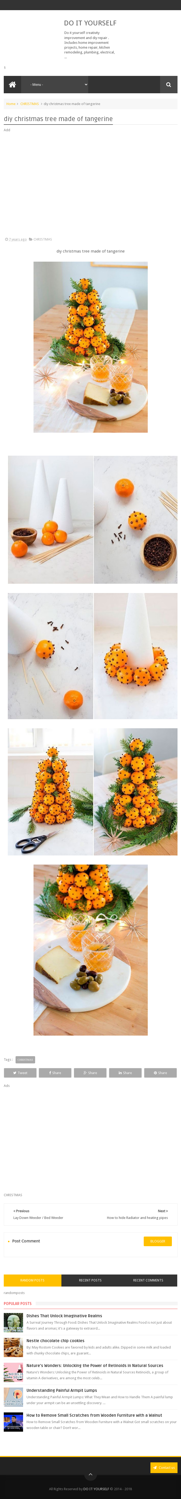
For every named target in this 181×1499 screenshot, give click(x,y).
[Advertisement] (91, 185)
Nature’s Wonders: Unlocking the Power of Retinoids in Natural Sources (95, 1365)
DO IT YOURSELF (90, 23)
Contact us (164, 1468)
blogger (157, 1241)
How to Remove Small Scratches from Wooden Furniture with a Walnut (94, 1415)
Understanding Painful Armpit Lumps (62, 1390)
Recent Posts (90, 1280)
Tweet (20, 1073)
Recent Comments (148, 1280)
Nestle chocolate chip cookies (55, 1340)
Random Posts (32, 1280)
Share (55, 1073)
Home (11, 104)
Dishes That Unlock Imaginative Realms (64, 1316)
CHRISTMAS (29, 104)
